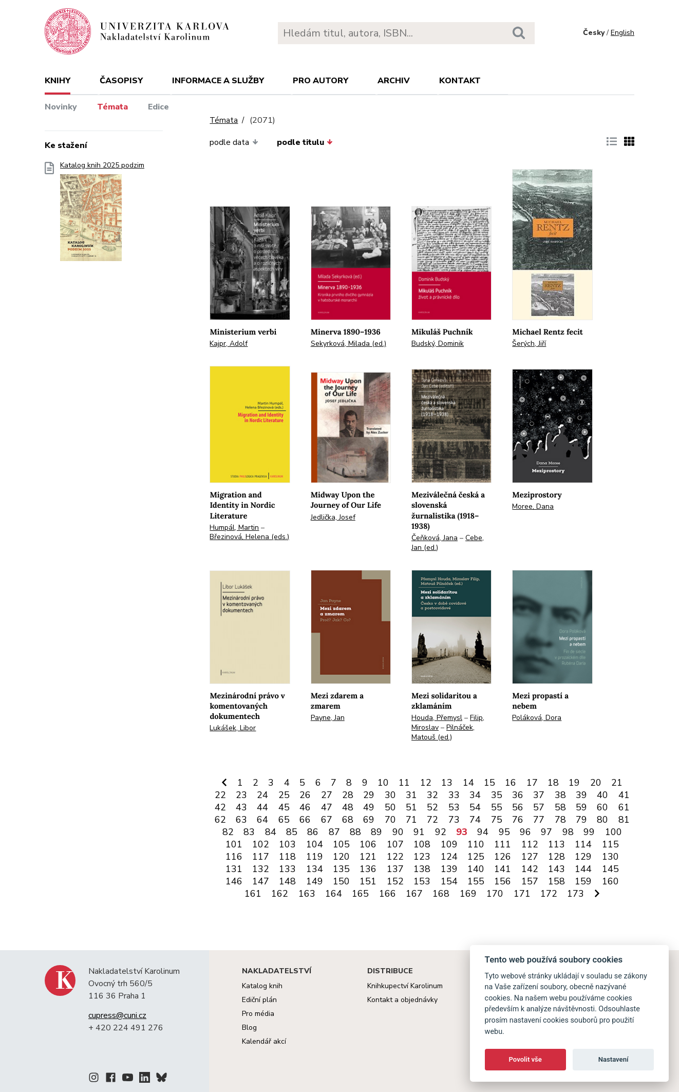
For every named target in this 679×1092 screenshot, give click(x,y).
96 (525, 832)
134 (314, 869)
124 (449, 856)
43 (241, 807)
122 (395, 856)
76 (517, 819)
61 (624, 807)
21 (617, 782)
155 (475, 881)
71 (411, 819)
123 (421, 856)
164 (333, 893)
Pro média (258, 1014)
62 (220, 819)
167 (414, 893)
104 (314, 844)
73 (454, 819)
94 (482, 832)
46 (305, 807)
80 (602, 819)
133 (287, 869)
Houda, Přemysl (436, 718)
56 (517, 807)
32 (432, 795)
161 (252, 893)
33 (454, 795)
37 (538, 795)
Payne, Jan (328, 718)
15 (489, 782)
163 (306, 893)
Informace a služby (218, 80)
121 (368, 856)
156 (502, 881)
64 (262, 819)
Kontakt (460, 80)
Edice (158, 107)
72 (432, 819)
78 (560, 819)
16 (510, 782)
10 (383, 782)
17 (532, 782)
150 (341, 881)
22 (220, 795)
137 (395, 869)
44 (262, 807)
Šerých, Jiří (529, 343)
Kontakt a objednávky (402, 1000)
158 (556, 881)
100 (613, 832)
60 (602, 807)
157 (529, 881)
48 (347, 807)
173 (575, 893)
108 (421, 844)
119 (314, 856)
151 (368, 881)
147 (260, 881)
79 (581, 819)
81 (624, 819)
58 (560, 807)
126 (502, 856)
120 (341, 856)
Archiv (394, 80)
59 (581, 807)
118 (287, 856)
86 (312, 832)
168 (440, 893)
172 (548, 893)
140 (475, 869)
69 (368, 819)
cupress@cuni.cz (117, 1015)
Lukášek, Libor (233, 728)
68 (347, 819)
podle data (234, 142)
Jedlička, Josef (333, 517)
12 (425, 782)
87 (334, 832)
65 (284, 819)
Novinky (61, 107)
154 (449, 881)
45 (284, 807)
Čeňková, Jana (434, 538)
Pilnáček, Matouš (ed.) (443, 732)
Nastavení (613, 1059)
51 (411, 807)
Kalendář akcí (264, 1041)
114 (583, 844)
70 (390, 819)
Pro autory (320, 80)
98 (568, 832)
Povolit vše (525, 1059)
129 (583, 856)
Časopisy (121, 80)
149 (314, 881)
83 (249, 832)
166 (387, 893)
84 (270, 832)
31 (411, 795)
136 (368, 869)
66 (305, 819)
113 (556, 844)
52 (432, 807)
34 (475, 795)
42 (220, 807)
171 (522, 893)
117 (260, 856)
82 (228, 832)
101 (233, 844)
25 (284, 795)
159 (583, 881)
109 (449, 844)
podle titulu (305, 142)
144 (583, 869)
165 (360, 893)
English (622, 33)
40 (602, 795)
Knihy (57, 80)
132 (260, 869)
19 (574, 782)
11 (404, 782)
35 (496, 795)
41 (624, 795)
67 (326, 819)
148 (287, 881)
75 (496, 819)
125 (475, 856)
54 (475, 807)
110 (475, 844)
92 (440, 832)
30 (390, 795)
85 (291, 832)
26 (305, 795)
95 (504, 832)
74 (475, 819)
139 (449, 869)
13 (446, 782)
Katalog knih (262, 986)
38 (560, 795)
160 (610, 881)
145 (610, 869)
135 (341, 869)
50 (390, 807)
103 (287, 844)
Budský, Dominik (437, 343)
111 (502, 844)
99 (589, 832)
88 (355, 832)
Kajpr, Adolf (229, 343)
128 (556, 856)
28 (347, 795)
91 (419, 832)
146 (233, 881)
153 (421, 881)
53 (454, 807)
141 (502, 869)
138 (421, 869)
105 (341, 844)
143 (556, 869)
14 (468, 782)
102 (260, 844)
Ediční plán (259, 1000)
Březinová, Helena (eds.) (249, 537)
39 (581, 795)
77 (538, 819)
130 (610, 856)
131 (233, 869)
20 (595, 782)
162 (279, 893)
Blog (249, 1027)
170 (494, 893)
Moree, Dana (533, 506)
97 (546, 832)
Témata (112, 107)
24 (262, 795)
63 (241, 819)
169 (468, 893)
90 (398, 832)
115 (610, 844)
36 (517, 795)
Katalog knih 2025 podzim (102, 214)
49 (368, 807)
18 (553, 782)
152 (395, 881)
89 (376, 832)
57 (538, 807)
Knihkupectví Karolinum (405, 986)
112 (529, 844)
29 (368, 795)
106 (368, 844)
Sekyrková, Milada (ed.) (348, 343)
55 (496, 807)
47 (326, 807)
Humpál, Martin (234, 527)
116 (233, 856)
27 (326, 795)
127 (529, 856)
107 (395, 844)
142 (529, 869)
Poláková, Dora (536, 718)
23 (241, 795)
